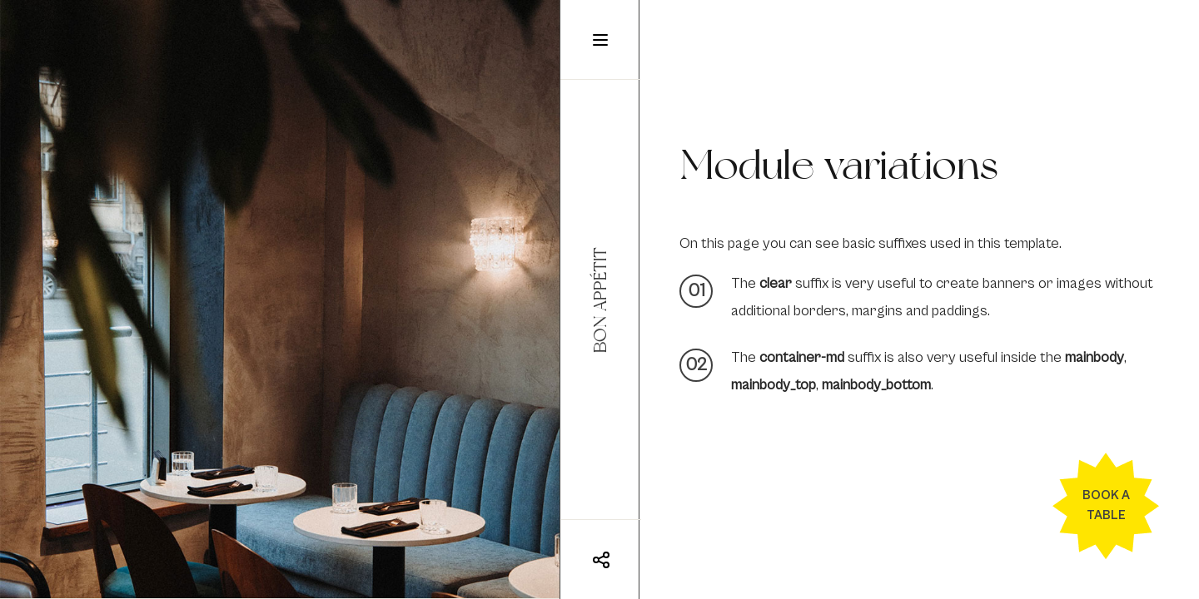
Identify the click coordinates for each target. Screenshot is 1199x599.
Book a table (1106, 505)
